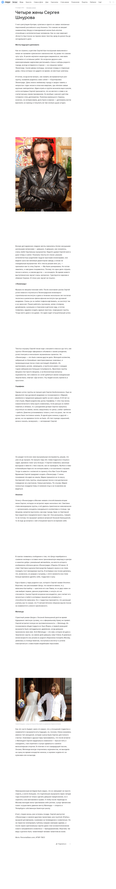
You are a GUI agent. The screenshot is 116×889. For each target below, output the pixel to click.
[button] (43, 174)
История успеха (31, 7)
